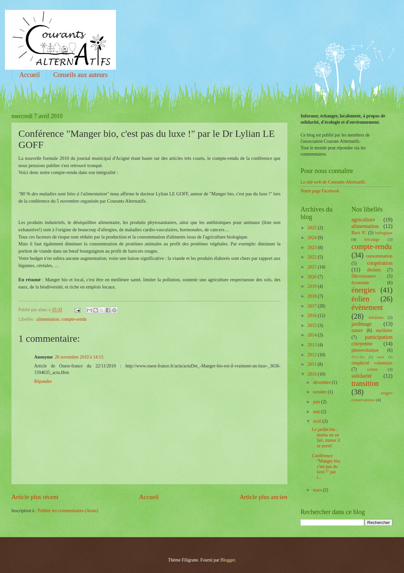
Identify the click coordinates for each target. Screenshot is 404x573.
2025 (312, 227)
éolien (360, 299)
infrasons (376, 317)
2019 (312, 286)
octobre (320, 391)
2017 (312, 306)
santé (380, 357)
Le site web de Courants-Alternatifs (333, 182)
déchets (374, 269)
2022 (312, 257)
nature (357, 330)
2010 (312, 374)
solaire (372, 369)
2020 (312, 276)
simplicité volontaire (372, 363)
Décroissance (363, 276)
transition (365, 383)
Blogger (227, 560)
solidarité (361, 376)
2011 (312, 364)
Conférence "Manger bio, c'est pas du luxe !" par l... (326, 466)
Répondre (43, 381)
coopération (380, 263)
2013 (312, 344)
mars (318, 489)
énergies (363, 290)
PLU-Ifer (358, 357)
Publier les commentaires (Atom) (68, 510)
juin (317, 401)
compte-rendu (74, 319)
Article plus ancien (263, 496)
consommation (379, 256)
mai (317, 411)
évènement (367, 307)
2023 (312, 247)
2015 (312, 325)
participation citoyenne (372, 340)
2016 (312, 315)
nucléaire (384, 330)
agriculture (363, 219)
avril (318, 421)
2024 (312, 237)
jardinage (361, 324)
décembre (322, 382)
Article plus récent (34, 496)
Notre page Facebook (320, 190)
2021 (312, 266)
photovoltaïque (365, 350)
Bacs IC (359, 232)
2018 (312, 296)
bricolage (371, 239)
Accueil (29, 74)
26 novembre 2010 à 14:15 (79, 357)
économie (360, 282)
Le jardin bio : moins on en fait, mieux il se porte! (326, 437)
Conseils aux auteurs (80, 74)
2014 (312, 335)
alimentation (47, 319)
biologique (384, 233)
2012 (312, 354)
